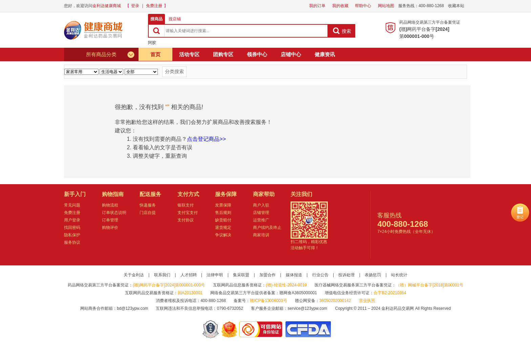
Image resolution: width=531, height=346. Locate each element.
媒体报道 (294, 275)
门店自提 (148, 212)
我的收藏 (340, 5)
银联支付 (185, 205)
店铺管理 (261, 212)
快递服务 (148, 205)
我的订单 (317, 5)
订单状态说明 (114, 212)
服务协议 (72, 242)
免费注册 (154, 5)
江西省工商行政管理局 (230, 329)
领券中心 (257, 54)
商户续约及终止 (267, 227)
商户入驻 (261, 205)
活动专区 (189, 54)
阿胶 (152, 42)
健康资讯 (325, 54)
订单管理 (110, 220)
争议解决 (223, 235)
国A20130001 (190, 292)
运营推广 (261, 220)
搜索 (342, 31)
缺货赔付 (223, 220)
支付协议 (185, 220)
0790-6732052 (230, 308)
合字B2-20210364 (390, 292)
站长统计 (399, 275)
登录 (135, 5)
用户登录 (72, 220)
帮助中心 (363, 5)
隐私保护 (72, 235)
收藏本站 (456, 5)
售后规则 (223, 212)
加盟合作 (267, 275)
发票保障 (223, 205)
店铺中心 (291, 54)
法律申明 (215, 275)
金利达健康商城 (106, 5)
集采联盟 (241, 275)
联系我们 (162, 275)
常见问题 (72, 205)
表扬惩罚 (373, 275)
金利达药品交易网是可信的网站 (262, 329)
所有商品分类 (110, 54)
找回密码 (72, 227)
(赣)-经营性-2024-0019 (286, 285)
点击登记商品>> (206, 139)
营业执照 (367, 300)
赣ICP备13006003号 (268, 300)
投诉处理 (346, 275)
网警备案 (210, 329)
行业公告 (320, 275)
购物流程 (110, 205)
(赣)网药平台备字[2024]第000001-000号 (169, 285)
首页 (155, 54)
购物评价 (110, 227)
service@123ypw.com (307, 308)
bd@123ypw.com (132, 308)
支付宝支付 (187, 212)
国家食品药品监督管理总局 (308, 329)
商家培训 (261, 235)
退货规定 (223, 227)
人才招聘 (188, 275)
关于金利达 (134, 275)
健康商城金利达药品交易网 (94, 30)
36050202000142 (335, 300)
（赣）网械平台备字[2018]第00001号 (429, 285)
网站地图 (386, 5)
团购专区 (223, 54)
